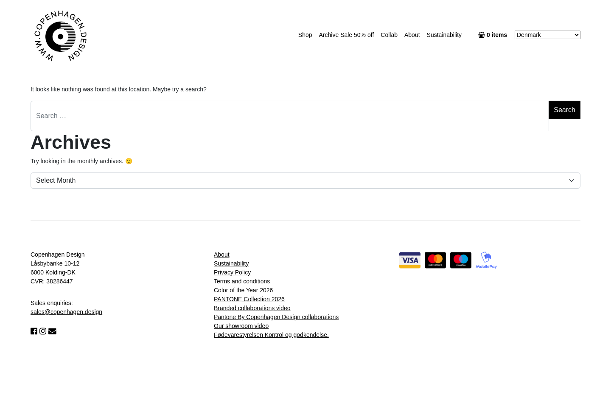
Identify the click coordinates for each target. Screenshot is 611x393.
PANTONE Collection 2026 (249, 299)
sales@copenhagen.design (66, 311)
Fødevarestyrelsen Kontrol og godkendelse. (271, 334)
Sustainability (444, 34)
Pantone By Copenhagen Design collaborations (276, 317)
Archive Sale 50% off (346, 34)
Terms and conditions (242, 281)
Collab (389, 34)
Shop (305, 34)
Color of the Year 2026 (243, 290)
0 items (494, 34)
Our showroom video (241, 325)
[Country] (547, 35)
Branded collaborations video (252, 308)
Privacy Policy (232, 272)
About (412, 34)
